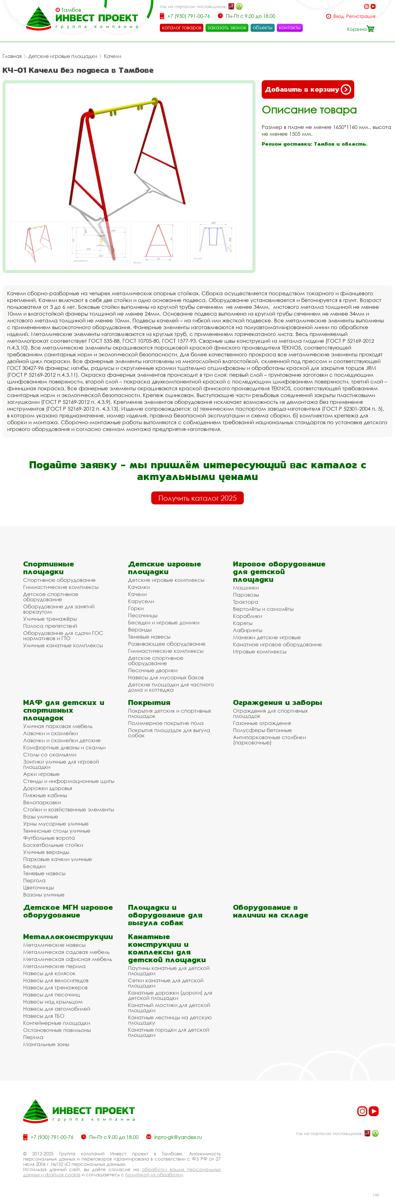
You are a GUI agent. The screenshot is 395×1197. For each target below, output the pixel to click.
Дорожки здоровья (47, 788)
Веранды (140, 629)
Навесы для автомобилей (56, 1008)
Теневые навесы (149, 636)
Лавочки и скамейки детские (62, 740)
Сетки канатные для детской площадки (165, 983)
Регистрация (361, 16)
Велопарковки (42, 802)
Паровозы (246, 594)
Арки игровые (41, 774)
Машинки (246, 587)
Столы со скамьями (49, 754)
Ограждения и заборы (277, 702)
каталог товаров (181, 27)
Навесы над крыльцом (53, 1001)
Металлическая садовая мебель (66, 952)
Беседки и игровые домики (163, 622)
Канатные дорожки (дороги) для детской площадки (170, 995)
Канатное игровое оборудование (277, 644)
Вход (338, 16)
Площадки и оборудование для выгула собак (165, 914)
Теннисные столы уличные (56, 830)
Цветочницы (38, 887)
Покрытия (149, 702)
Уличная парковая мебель (58, 726)
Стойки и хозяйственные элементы (68, 809)
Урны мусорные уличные (56, 823)
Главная (12, 56)
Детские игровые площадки (62, 56)
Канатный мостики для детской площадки (169, 1007)
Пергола (34, 880)
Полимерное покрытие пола (166, 723)
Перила (33, 1037)
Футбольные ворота (49, 837)
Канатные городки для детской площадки (168, 1032)
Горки (135, 608)
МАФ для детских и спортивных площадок (63, 710)
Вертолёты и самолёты (263, 608)
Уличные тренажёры (50, 618)
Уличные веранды (46, 852)
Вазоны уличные (43, 894)
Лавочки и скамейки (50, 733)
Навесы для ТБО (43, 1015)
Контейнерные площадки (56, 1022)
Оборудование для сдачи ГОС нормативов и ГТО (63, 635)
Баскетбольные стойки (53, 844)
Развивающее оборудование (167, 643)
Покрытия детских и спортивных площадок (169, 713)
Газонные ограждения (262, 723)
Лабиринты (247, 630)
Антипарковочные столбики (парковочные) (269, 740)
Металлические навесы (54, 944)
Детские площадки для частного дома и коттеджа (171, 687)
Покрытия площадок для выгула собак (169, 732)
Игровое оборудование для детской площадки (279, 571)
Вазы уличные (40, 816)
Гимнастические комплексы (60, 587)
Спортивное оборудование (59, 579)
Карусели (141, 601)
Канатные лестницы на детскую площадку (170, 1020)
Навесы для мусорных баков (166, 677)
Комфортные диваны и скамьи (64, 747)
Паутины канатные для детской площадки (169, 970)
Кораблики (247, 616)
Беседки (34, 866)
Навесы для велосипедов (56, 980)
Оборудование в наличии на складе (270, 911)
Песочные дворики (152, 670)
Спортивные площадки (48, 567)
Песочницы (142, 615)
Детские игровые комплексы (166, 579)
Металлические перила (54, 966)
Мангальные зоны (46, 1044)
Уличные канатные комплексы (63, 645)
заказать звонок (227, 27)
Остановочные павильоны (57, 1030)
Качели (112, 56)
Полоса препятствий (50, 625)
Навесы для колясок (49, 973)
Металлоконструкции (68, 936)
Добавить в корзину (308, 89)
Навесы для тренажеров (55, 987)
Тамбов (71, 10)
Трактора (245, 601)
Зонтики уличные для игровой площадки (61, 764)
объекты (262, 27)
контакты (290, 27)
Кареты (242, 623)
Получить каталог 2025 (197, 498)
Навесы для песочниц (51, 994)
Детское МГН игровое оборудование (68, 911)
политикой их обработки (153, 1174)
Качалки (139, 587)
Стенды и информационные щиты (68, 781)
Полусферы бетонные (262, 730)
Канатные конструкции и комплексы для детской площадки (167, 948)
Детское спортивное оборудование (50, 596)
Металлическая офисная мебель (67, 959)
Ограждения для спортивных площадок (270, 713)
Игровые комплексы (259, 651)
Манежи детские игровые (267, 637)
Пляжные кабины (45, 795)
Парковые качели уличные (57, 859)
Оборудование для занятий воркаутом (58, 609)
